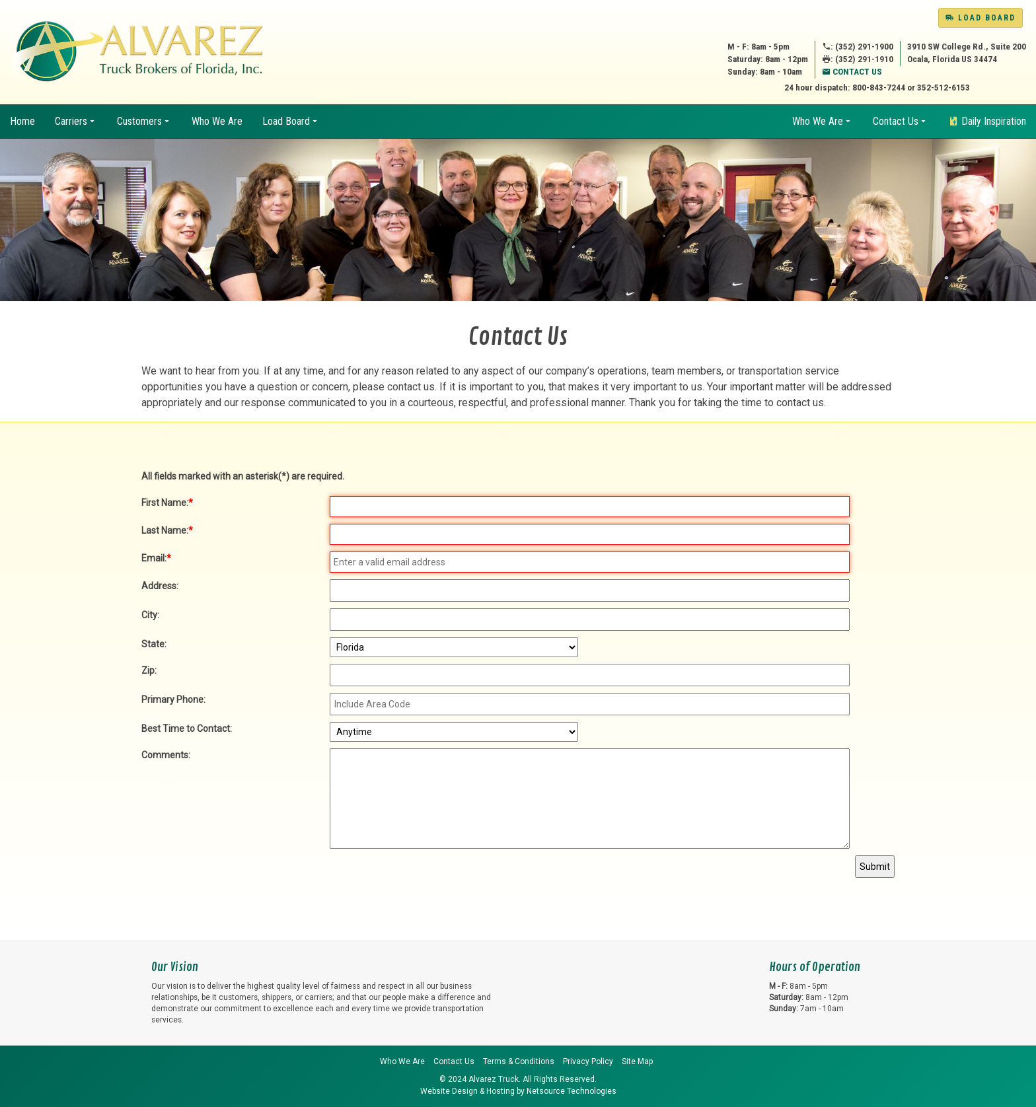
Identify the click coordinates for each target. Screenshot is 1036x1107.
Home (22, 121)
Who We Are (217, 121)
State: (153, 644)
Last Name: (167, 530)
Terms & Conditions (518, 1061)
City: (150, 615)
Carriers (71, 121)
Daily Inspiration (987, 121)
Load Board (980, 17)
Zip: (149, 670)
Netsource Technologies (571, 1091)
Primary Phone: (173, 699)
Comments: (165, 755)
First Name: (167, 502)
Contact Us (852, 72)
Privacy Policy (588, 1061)
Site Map (637, 1061)
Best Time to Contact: (186, 728)
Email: (156, 558)
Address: (159, 586)
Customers (139, 121)
